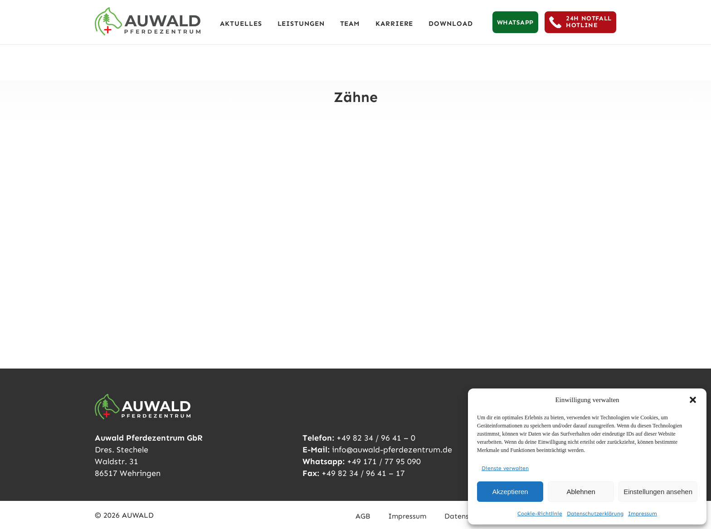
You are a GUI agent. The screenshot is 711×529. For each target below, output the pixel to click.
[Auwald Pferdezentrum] (147, 21)
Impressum (642, 513)
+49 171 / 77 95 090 (384, 461)
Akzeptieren (510, 491)
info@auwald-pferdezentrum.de (392, 450)
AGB (363, 516)
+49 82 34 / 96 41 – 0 (375, 438)
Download (450, 23)
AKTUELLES (241, 23)
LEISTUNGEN (301, 23)
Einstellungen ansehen (657, 491)
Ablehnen (580, 491)
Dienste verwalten (505, 468)
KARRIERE (394, 23)
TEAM (350, 23)
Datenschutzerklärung (595, 513)
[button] (692, 399)
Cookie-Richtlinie (539, 513)
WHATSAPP (515, 22)
